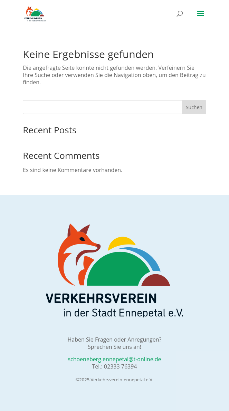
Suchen (194, 107)
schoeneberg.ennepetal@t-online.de (114, 359)
